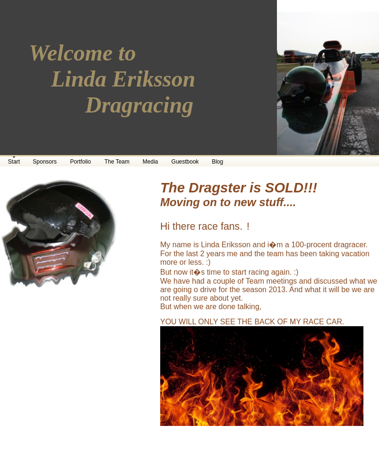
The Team (116, 161)
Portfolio (80, 161)
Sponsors (45, 161)
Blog (217, 161)
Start (14, 161)
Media (150, 161)
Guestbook (185, 161)
